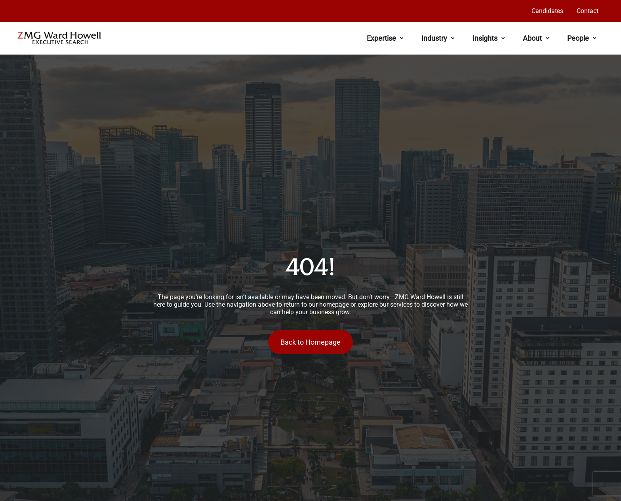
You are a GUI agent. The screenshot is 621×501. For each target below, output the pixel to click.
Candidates (547, 11)
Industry (438, 38)
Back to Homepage (310, 342)
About (536, 38)
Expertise (385, 38)
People (581, 38)
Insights (488, 38)
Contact (587, 11)
